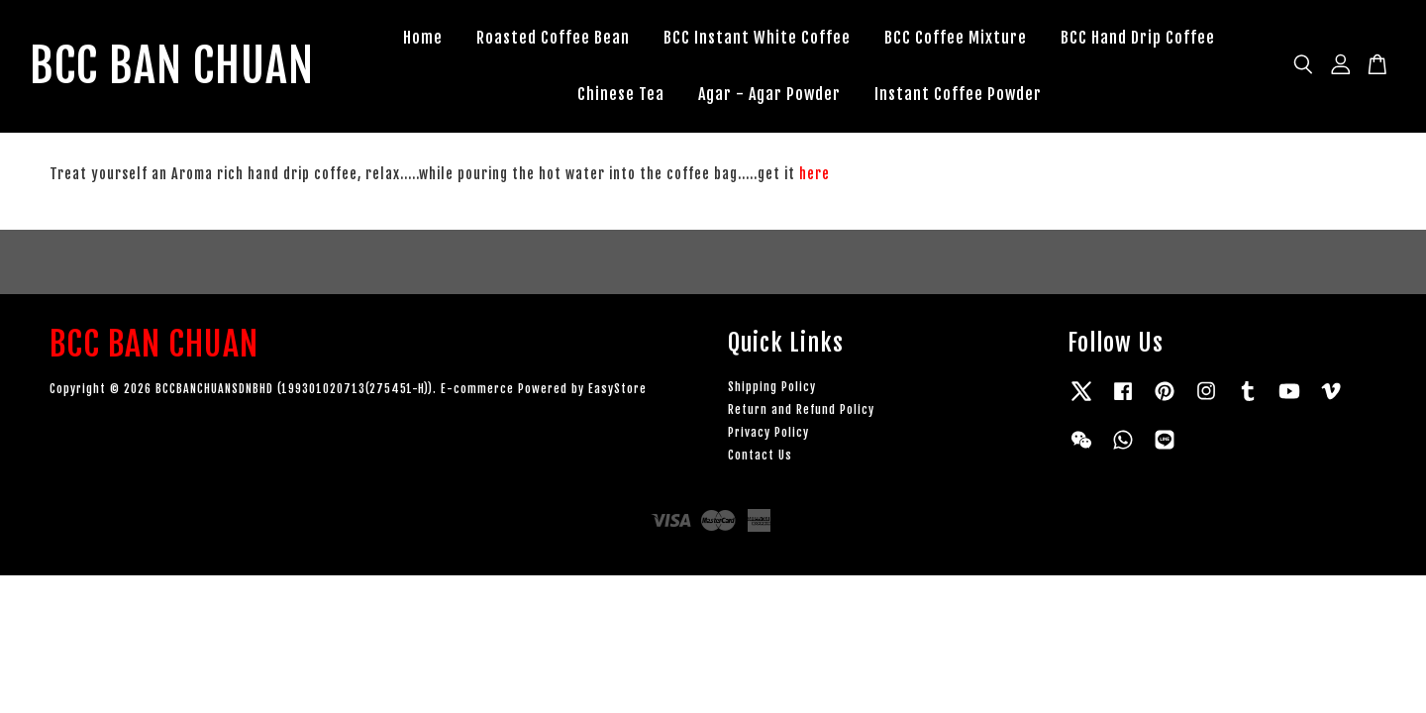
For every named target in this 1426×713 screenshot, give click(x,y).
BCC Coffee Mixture (959, 38)
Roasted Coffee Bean (557, 38)
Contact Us (760, 456)
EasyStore (617, 389)
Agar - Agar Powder (772, 94)
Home (427, 38)
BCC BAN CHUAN (175, 66)
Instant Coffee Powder (961, 94)
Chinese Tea (623, 94)
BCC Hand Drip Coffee (1142, 38)
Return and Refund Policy (801, 410)
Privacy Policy (768, 433)
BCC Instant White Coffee (761, 38)
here (814, 173)
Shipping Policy (772, 387)
